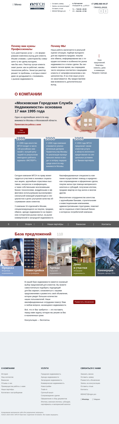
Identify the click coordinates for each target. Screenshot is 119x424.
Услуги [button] (28, 224)
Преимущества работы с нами (28, 124)
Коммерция (105, 270)
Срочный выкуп (47, 392)
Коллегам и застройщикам (11, 392)
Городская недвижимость (51, 374)
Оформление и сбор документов (54, 399)
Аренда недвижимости (50, 377)
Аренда (55, 267)
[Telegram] (106, 11)
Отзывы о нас (6, 383)
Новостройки (35, 270)
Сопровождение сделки (50, 395)
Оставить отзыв (56, 8)
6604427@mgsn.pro (58, 11)
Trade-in (44, 389)
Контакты (106, 224)
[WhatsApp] (101, 11)
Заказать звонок (87, 374)
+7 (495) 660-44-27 (99, 4)
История (4, 374)
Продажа (8, 267)
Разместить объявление (84, 302)
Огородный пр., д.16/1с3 (80, 4)
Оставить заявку (57, 3)
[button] (8, 224)
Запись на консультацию (59, 6)
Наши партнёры (7, 389)
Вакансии (81, 224)
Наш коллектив (21, 131)
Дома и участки (80, 266)
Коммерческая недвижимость (53, 383)
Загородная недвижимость (51, 380)
